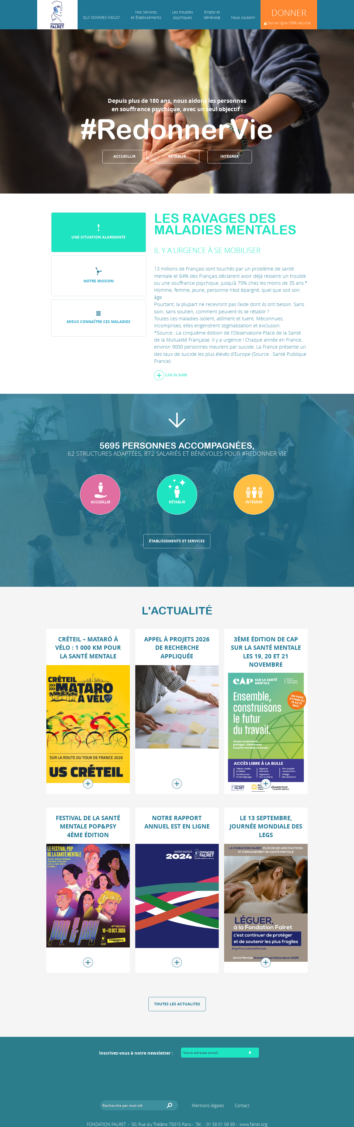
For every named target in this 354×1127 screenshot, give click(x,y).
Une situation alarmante (98, 232)
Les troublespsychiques (182, 14)
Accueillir (124, 156)
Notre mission (99, 275)
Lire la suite (170, 375)
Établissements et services (177, 541)
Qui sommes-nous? (101, 17)
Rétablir (177, 156)
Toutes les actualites (177, 1004)
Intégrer (229, 156)
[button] (100, 494)
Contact (242, 1105)
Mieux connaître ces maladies (98, 317)
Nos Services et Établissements (146, 14)
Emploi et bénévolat (212, 14)
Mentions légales (208, 1105)
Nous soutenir (243, 17)
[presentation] (177, 1073)
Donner (287, 18)
